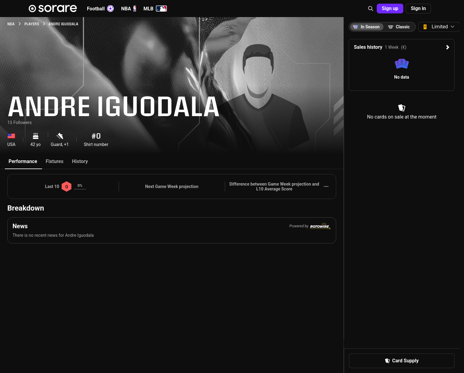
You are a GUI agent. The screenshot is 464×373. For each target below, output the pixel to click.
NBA (128, 8)
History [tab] (80, 161)
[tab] (398, 26)
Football (100, 8)
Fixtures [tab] (54, 161)
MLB (155, 8)
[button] (371, 8)
